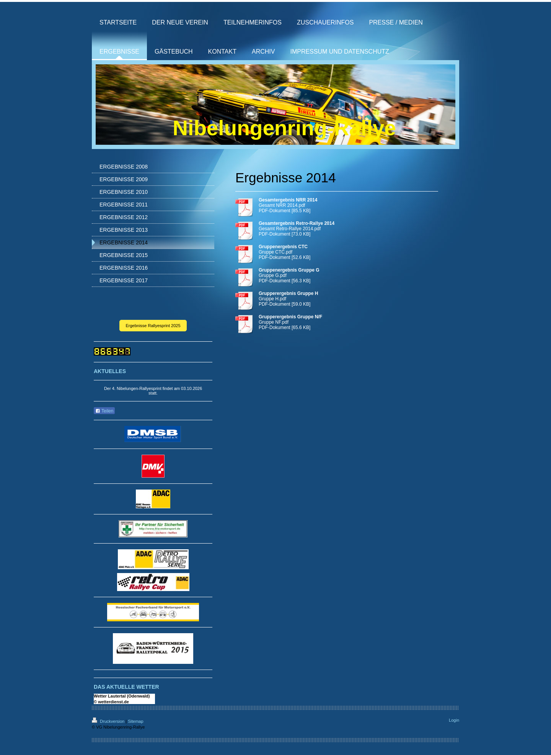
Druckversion (109, 721)
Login (454, 720)
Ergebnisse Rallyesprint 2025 (153, 325)
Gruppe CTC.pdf (275, 252)
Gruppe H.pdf (272, 298)
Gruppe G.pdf (273, 275)
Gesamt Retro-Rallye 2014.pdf (290, 228)
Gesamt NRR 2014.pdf (282, 205)
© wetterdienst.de (111, 701)
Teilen (104, 411)
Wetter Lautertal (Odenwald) (122, 696)
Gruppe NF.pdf (274, 322)
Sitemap (135, 721)
